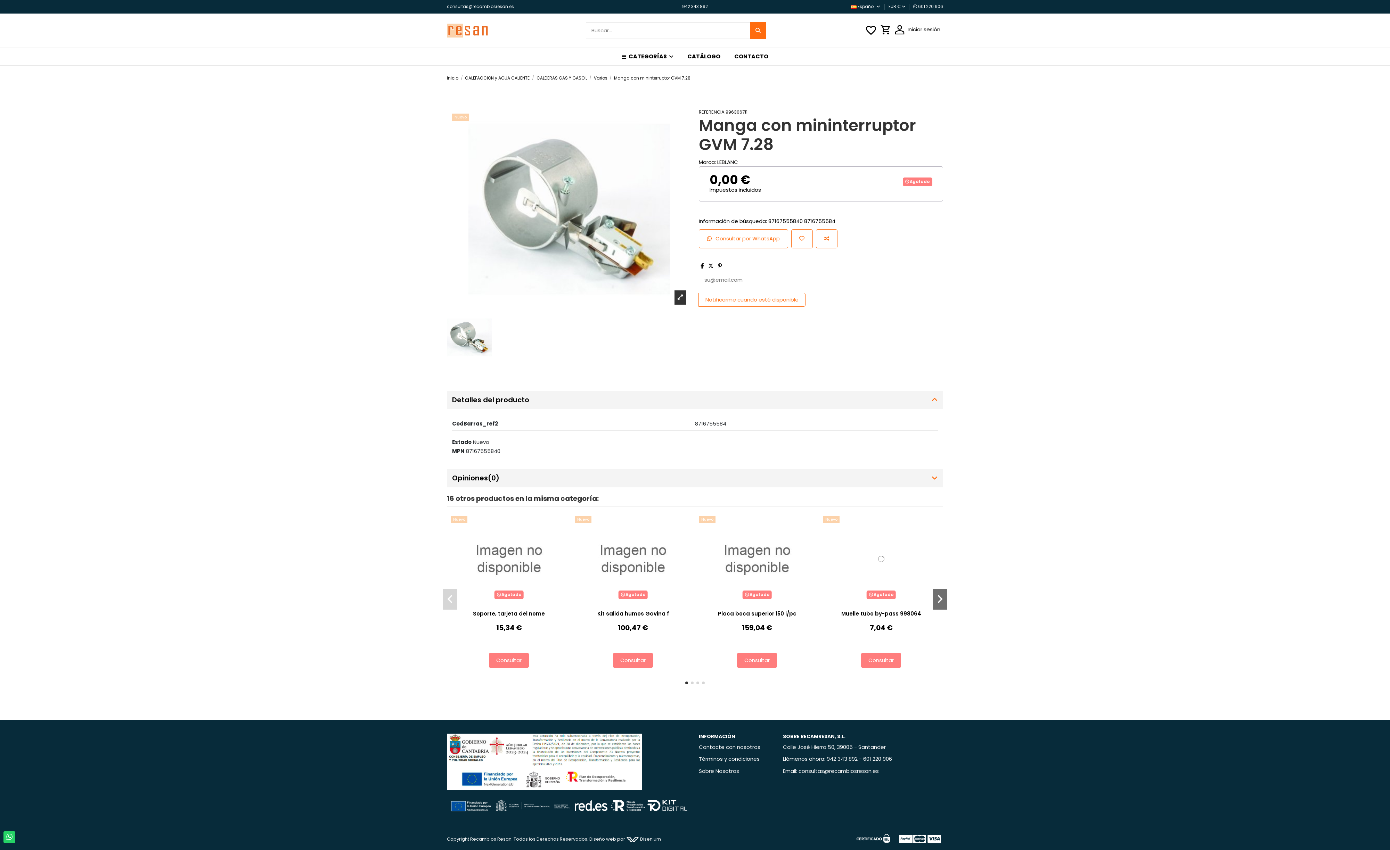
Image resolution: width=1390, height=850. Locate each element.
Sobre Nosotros (719, 771)
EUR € (897, 6)
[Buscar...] (758, 30)
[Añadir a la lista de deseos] (802, 238)
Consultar (509, 660)
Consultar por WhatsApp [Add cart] (743, 238)
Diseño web (602, 839)
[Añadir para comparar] (826, 238)
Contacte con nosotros (729, 747)
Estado (462, 442)
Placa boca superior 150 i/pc (757, 613)
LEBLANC (727, 162)
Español (866, 6)
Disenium (643, 839)
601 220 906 (928, 6)
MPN (458, 451)
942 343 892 (695, 6)
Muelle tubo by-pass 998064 (881, 613)
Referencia (712, 112)
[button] (647, 56)
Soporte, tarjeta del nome (509, 613)
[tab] (695, 400)
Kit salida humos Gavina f (633, 613)
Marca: (707, 162)
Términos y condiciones (729, 758)
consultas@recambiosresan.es (480, 6)
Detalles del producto (695, 400)
